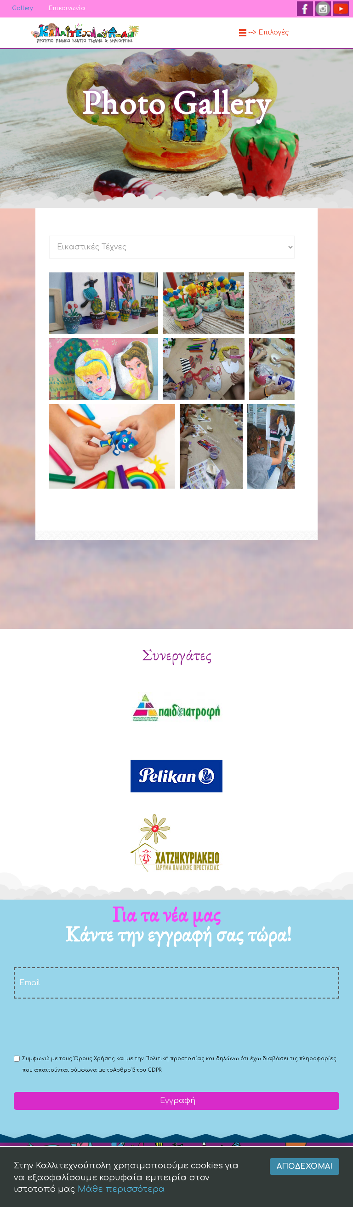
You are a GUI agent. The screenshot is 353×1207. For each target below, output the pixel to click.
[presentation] (84, 1026)
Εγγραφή (176, 1101)
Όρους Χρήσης (94, 1058)
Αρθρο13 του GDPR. (137, 1070)
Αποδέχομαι (304, 1178)
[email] (176, 983)
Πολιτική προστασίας (175, 1058)
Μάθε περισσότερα (121, 1201)
